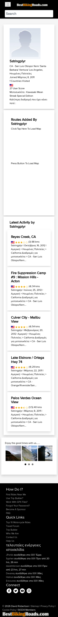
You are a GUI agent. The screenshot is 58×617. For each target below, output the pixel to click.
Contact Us (11, 537)
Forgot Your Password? (18, 505)
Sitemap (35, 606)
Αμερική (15, 249)
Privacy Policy (47, 606)
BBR (33, 554)
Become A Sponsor (16, 509)
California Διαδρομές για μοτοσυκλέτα (24, 254)
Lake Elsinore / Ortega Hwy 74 (27, 359)
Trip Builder (11, 529)
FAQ (8, 513)
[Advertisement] (29, 146)
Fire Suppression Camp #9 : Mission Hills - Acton (28, 277)
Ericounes (11, 580)
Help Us (10, 540)
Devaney (10, 573)
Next (48, 453)
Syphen (10, 558)
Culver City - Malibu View (25, 319)
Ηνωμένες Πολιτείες (33, 249)
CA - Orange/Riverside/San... (24, 383)
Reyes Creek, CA (23, 236)
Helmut (10, 577)
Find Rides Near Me (16, 494)
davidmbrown (13, 566)
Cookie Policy (9, 609)
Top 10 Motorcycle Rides (18, 522)
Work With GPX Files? (17, 502)
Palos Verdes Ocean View (26, 399)
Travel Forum (12, 526)
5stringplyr (16, 245)
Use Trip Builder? (14, 498)
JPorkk (10, 554)
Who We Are (12, 533)
